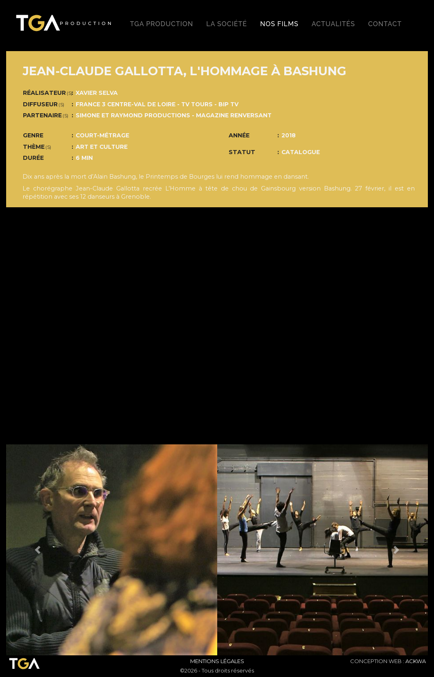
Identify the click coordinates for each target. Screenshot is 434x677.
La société (226, 24)
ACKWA (415, 661)
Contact (385, 24)
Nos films (279, 24)
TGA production (161, 24)
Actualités (333, 24)
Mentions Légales (217, 661)
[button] (38, 549)
